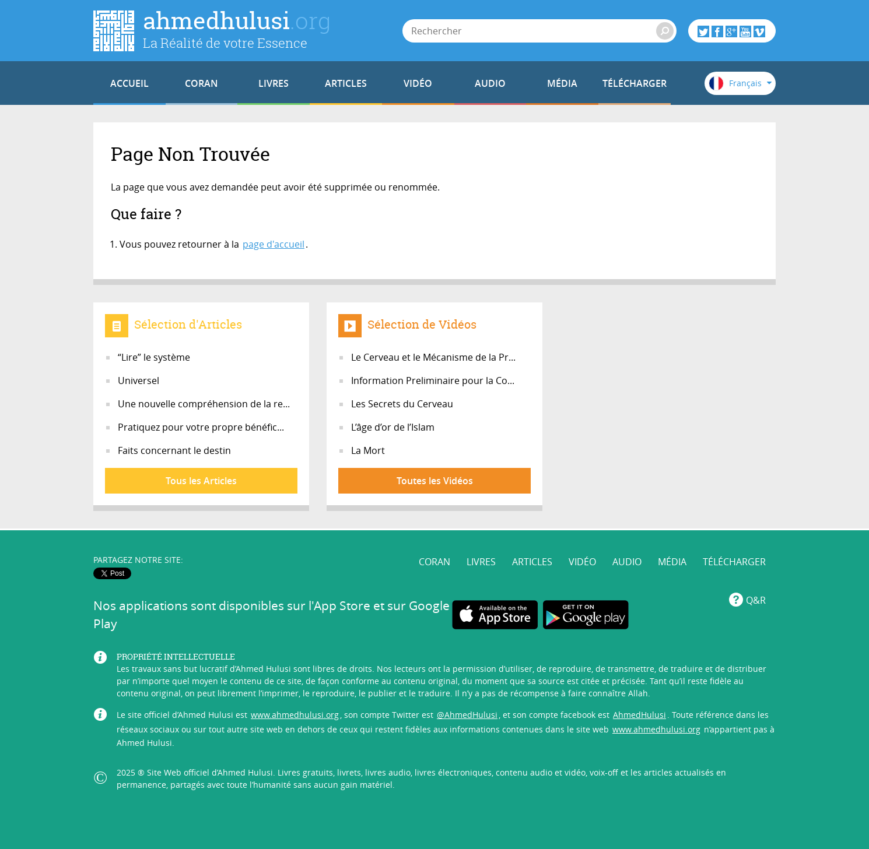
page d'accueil (273, 244)
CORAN (201, 83)
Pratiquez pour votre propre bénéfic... (201, 427)
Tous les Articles (201, 480)
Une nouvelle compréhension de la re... (204, 403)
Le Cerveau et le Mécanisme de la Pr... (433, 357)
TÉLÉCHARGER (634, 83)
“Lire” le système (154, 357)
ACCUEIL (129, 83)
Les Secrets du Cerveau (402, 403)
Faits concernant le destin (174, 450)
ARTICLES (346, 83)
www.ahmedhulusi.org (295, 714)
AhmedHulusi (639, 714)
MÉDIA (562, 83)
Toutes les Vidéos (435, 480)
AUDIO (490, 83)
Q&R (756, 600)
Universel (138, 380)
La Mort (368, 450)
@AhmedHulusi (467, 714)
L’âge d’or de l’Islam (392, 427)
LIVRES (273, 83)
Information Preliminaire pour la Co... (432, 380)
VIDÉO (418, 83)
